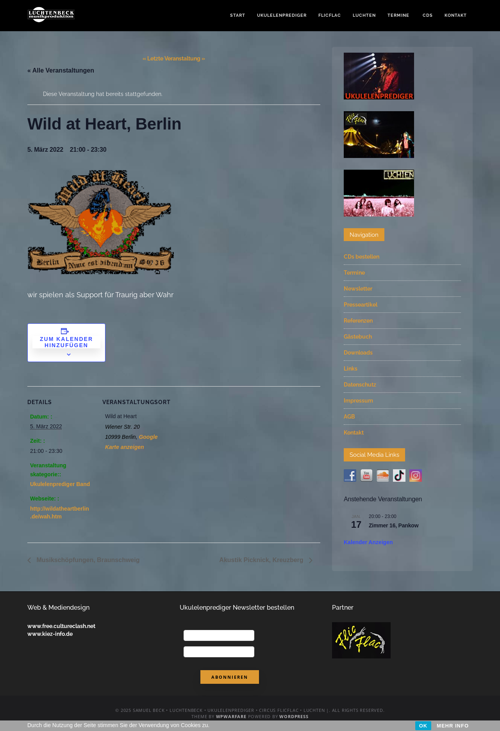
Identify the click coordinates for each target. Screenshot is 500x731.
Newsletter (358, 289)
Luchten (364, 15)
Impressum (358, 400)
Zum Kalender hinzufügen (66, 342)
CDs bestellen (361, 257)
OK (423, 726)
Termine (398, 15)
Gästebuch (358, 337)
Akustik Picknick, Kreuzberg (262, 560)
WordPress (293, 716)
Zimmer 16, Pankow (393, 525)
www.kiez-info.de (50, 634)
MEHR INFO (453, 726)
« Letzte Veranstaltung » (174, 58)
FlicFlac (329, 15)
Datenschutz (360, 384)
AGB (349, 416)
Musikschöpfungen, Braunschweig (87, 560)
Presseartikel (360, 305)
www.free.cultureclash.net (61, 626)
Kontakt (456, 15)
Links (350, 369)
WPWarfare (231, 716)
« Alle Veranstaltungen (60, 70)
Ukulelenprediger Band (60, 484)
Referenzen (358, 321)
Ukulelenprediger (282, 15)
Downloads (358, 353)
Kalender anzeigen (368, 542)
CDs (427, 15)
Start (237, 15)
